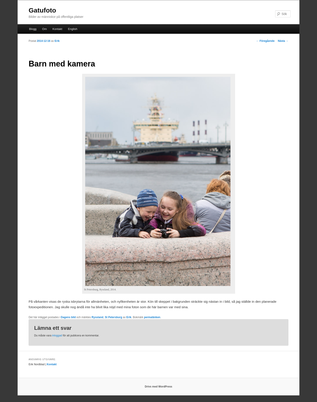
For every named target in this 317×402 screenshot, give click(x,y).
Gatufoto (42, 10)
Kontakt (57, 29)
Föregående (265, 40)
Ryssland (97, 317)
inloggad (57, 335)
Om (44, 29)
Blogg (32, 29)
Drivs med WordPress (158, 386)
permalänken (152, 317)
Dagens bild (68, 317)
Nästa (283, 40)
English (72, 29)
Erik (57, 40)
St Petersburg (113, 317)
